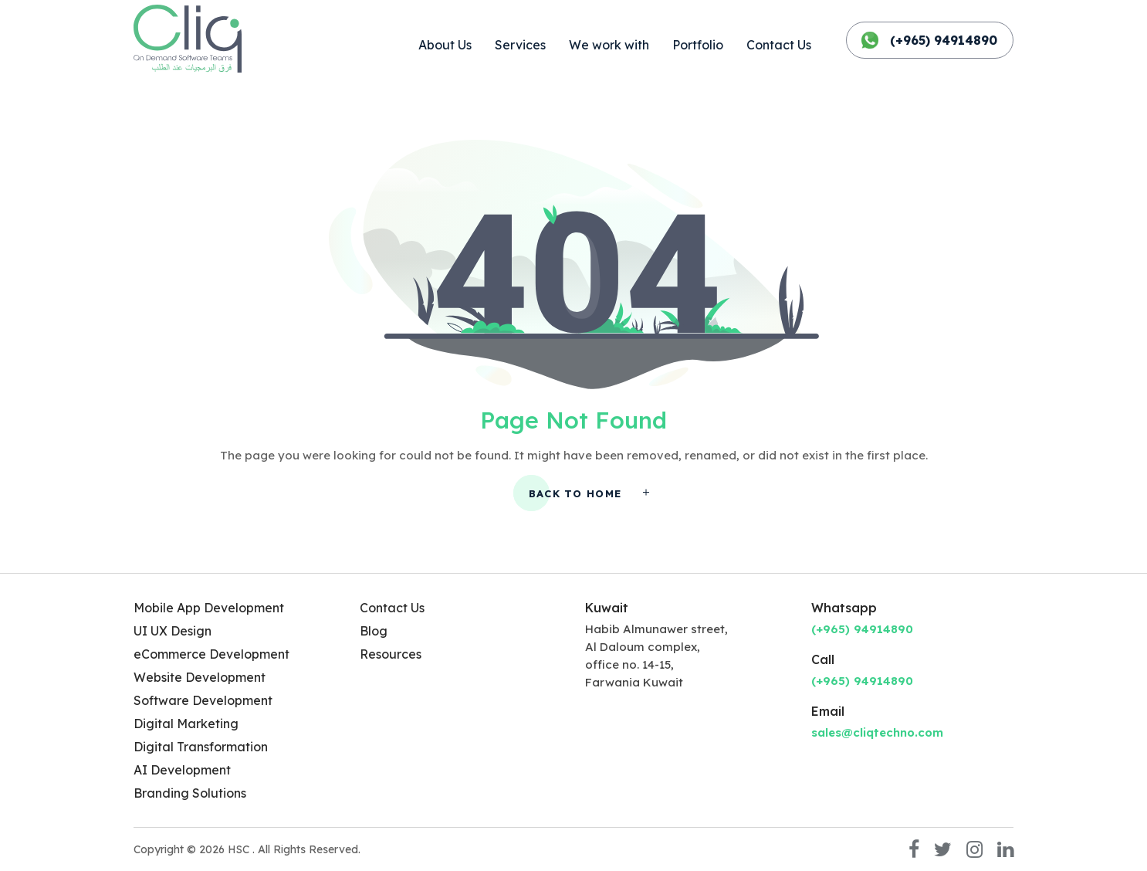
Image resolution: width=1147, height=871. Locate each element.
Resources (390, 654)
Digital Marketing (186, 723)
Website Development (200, 677)
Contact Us (778, 45)
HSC (240, 849)
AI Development (182, 770)
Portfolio (697, 45)
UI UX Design (172, 631)
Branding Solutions (190, 793)
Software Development (203, 700)
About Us (445, 45)
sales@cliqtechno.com (877, 732)
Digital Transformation (201, 746)
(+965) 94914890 (929, 40)
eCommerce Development (211, 654)
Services (520, 45)
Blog (373, 631)
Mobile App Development (209, 607)
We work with (609, 45)
